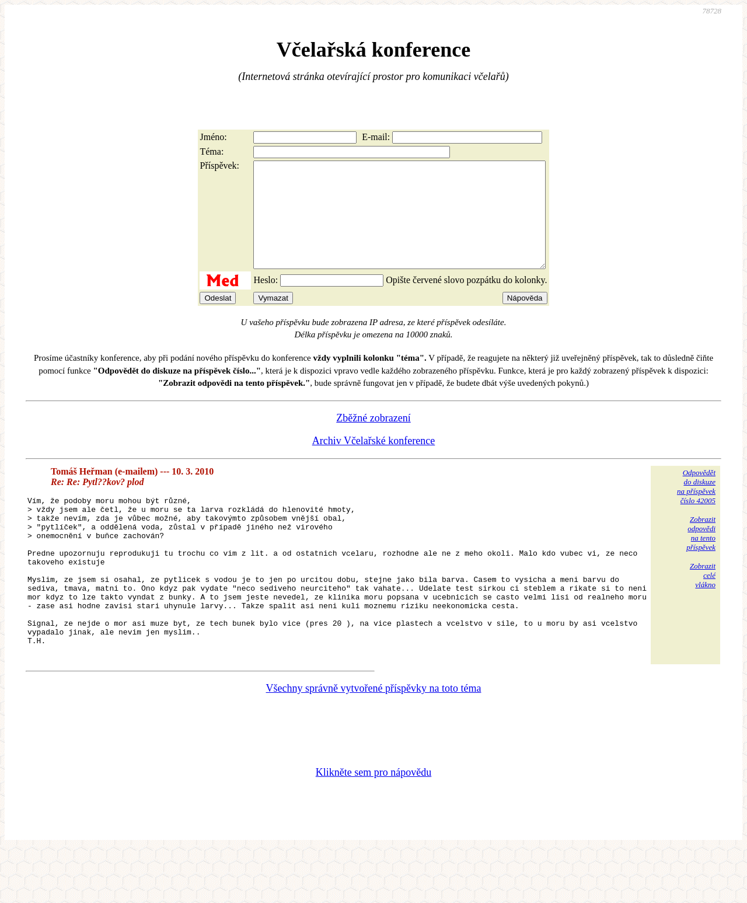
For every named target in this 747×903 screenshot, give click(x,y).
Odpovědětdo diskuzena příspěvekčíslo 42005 (696, 507)
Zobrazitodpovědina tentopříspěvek (700, 554)
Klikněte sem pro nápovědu (373, 825)
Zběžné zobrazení (373, 439)
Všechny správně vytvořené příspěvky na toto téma (373, 741)
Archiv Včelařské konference (373, 462)
